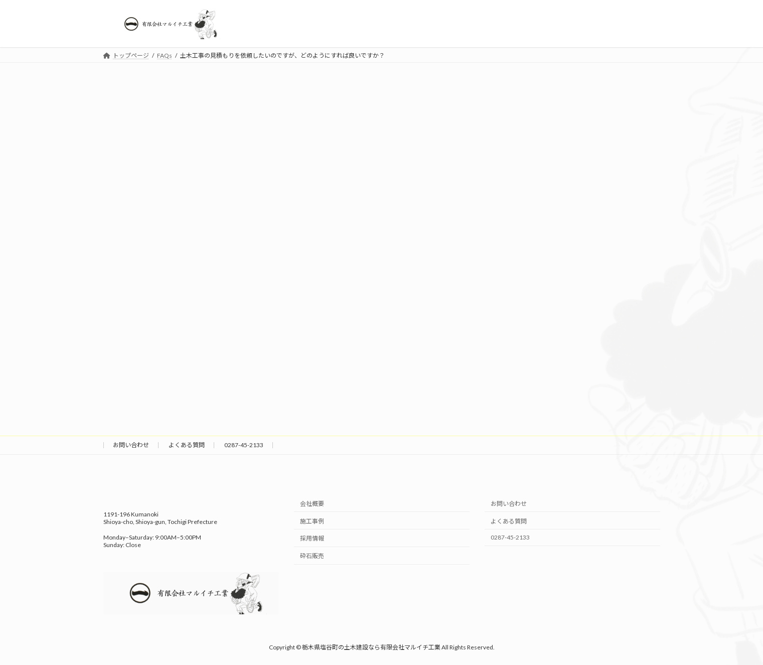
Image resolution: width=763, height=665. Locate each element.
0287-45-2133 (243, 445)
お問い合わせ (131, 445)
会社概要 (312, 503)
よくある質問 (187, 445)
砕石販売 (312, 556)
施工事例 (312, 521)
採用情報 (312, 539)
